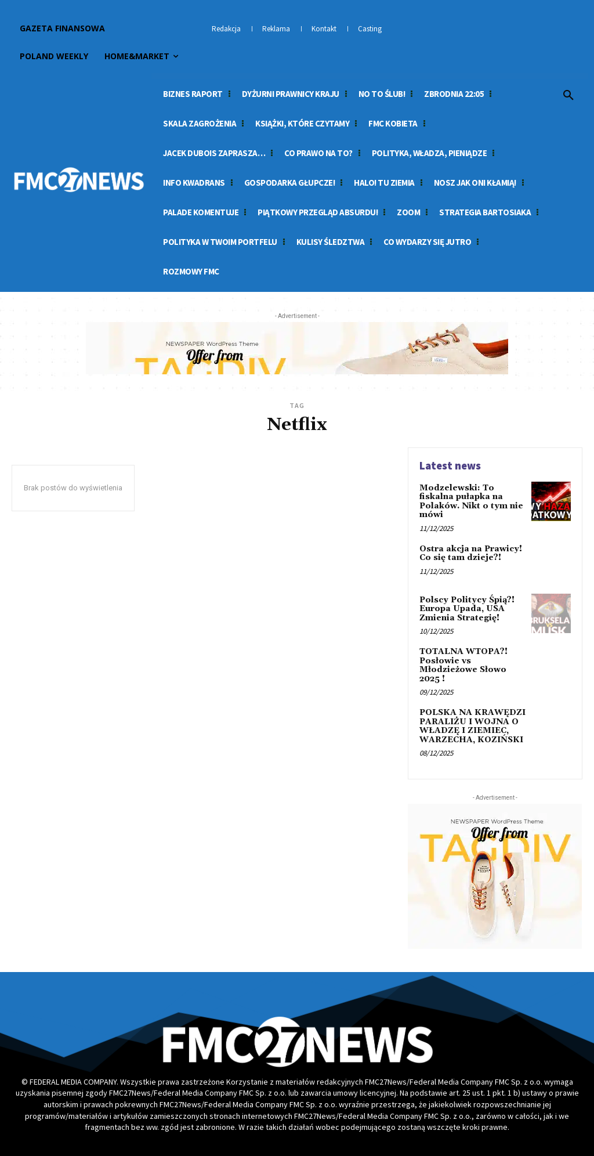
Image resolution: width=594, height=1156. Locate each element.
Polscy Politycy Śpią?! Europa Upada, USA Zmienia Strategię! (466, 609)
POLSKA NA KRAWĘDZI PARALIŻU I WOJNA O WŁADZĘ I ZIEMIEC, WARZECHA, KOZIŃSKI (472, 725)
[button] (568, 96)
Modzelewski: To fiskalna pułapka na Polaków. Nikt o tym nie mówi (471, 501)
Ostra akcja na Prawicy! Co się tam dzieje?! (470, 553)
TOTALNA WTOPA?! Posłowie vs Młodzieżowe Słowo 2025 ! (463, 665)
